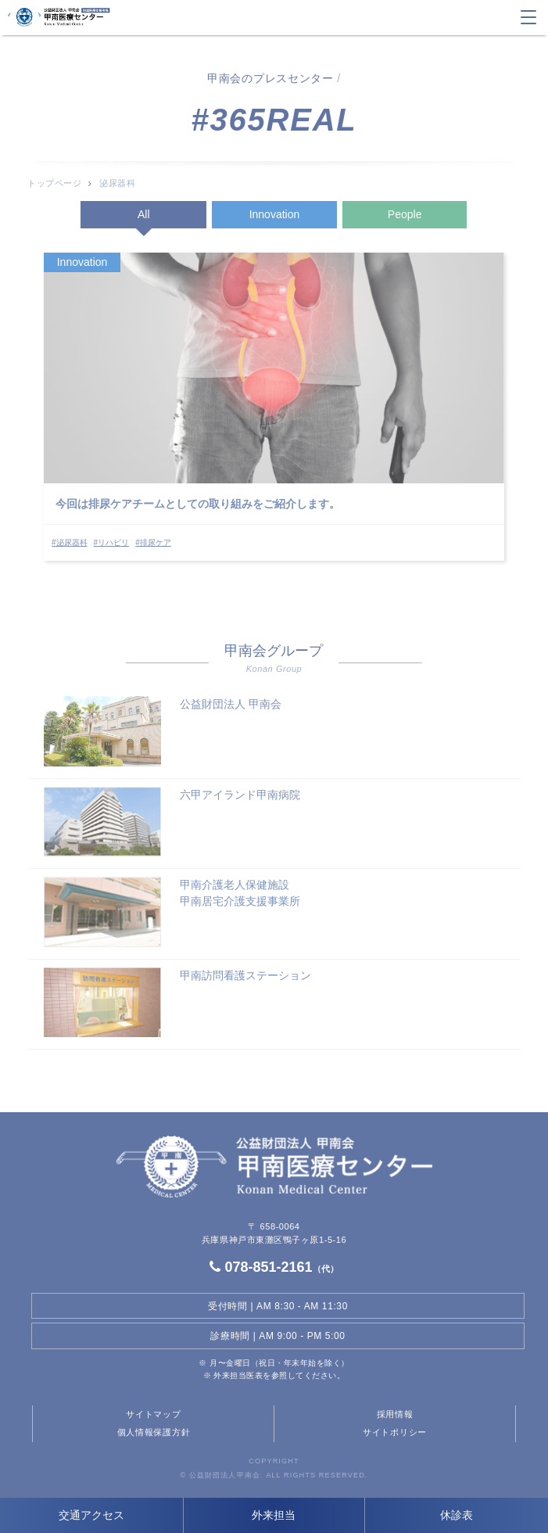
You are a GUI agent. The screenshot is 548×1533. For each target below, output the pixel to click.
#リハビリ (112, 542)
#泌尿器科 (70, 542)
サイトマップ (153, 1414)
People (405, 214)
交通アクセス (91, 1515)
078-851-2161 (274, 1267)
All (144, 214)
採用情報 (395, 1414)
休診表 (456, 1515)
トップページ (54, 183)
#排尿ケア (153, 542)
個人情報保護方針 (154, 1432)
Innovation (274, 214)
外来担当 (273, 1515)
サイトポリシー (395, 1432)
